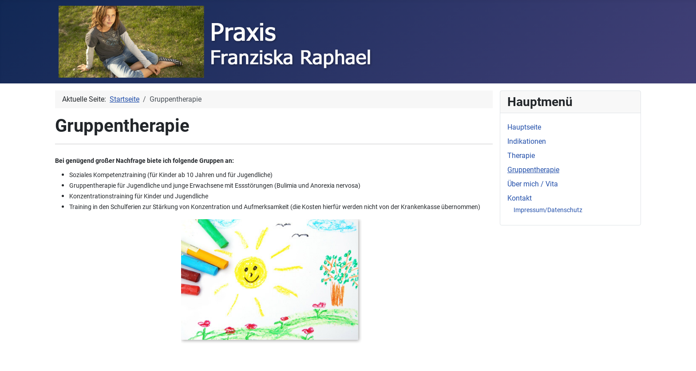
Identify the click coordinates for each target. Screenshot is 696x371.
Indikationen (526, 141)
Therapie (521, 155)
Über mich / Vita (532, 184)
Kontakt (519, 198)
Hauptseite (524, 127)
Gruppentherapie (533, 170)
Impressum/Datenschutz (548, 209)
